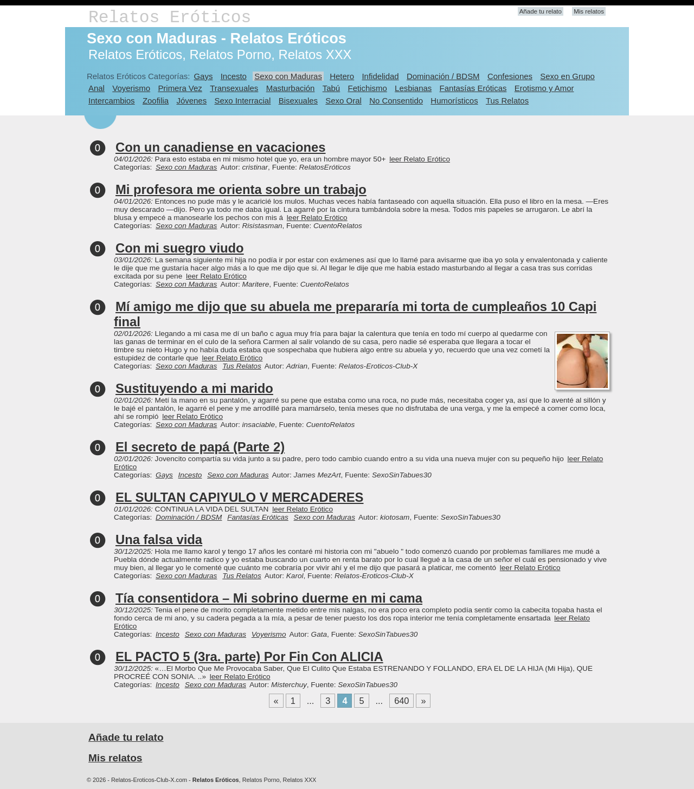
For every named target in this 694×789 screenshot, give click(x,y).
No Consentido (396, 100)
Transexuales (234, 88)
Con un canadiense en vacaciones (220, 147)
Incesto (234, 76)
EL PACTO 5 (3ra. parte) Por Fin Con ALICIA (249, 656)
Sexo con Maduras (288, 76)
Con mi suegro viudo (179, 248)
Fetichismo (367, 88)
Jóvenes (191, 100)
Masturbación (290, 88)
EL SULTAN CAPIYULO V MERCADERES (239, 497)
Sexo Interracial (242, 100)
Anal (96, 88)
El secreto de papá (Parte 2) (200, 446)
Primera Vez (180, 88)
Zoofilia (156, 100)
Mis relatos (589, 11)
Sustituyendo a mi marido (194, 388)
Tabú (331, 88)
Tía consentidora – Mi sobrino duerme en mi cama (268, 598)
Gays (203, 76)
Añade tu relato (540, 11)
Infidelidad (380, 76)
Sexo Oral (343, 100)
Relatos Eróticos (169, 17)
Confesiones (509, 76)
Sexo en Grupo (567, 76)
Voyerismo (131, 88)
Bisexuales (298, 100)
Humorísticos (454, 100)
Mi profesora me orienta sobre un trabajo (241, 189)
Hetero (342, 76)
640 (401, 701)
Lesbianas (413, 88)
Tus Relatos (507, 100)
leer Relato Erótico (419, 159)
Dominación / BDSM (443, 76)
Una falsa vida (158, 539)
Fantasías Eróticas (473, 88)
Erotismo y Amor (544, 88)
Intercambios (111, 100)
